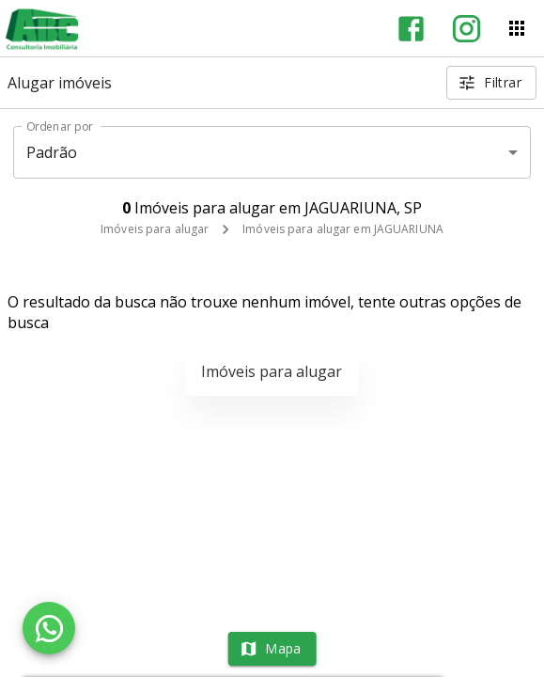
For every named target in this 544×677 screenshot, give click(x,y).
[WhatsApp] (49, 628)
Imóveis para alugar (155, 229)
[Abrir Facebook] (411, 28)
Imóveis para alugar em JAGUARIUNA (342, 229)
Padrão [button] (52, 152)
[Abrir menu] (516, 28)
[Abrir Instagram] (466, 28)
